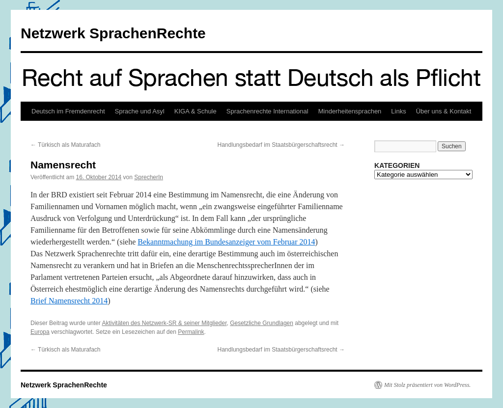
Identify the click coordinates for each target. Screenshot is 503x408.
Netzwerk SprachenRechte (113, 33)
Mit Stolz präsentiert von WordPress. (427, 384)
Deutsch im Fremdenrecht (68, 111)
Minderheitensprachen (350, 111)
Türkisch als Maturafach (65, 144)
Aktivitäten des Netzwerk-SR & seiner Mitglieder (164, 323)
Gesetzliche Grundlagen (261, 323)
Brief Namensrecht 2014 (69, 301)
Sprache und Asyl (140, 111)
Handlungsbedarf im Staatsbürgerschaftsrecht (281, 144)
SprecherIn (148, 177)
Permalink (191, 331)
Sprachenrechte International (267, 111)
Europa (40, 331)
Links (398, 111)
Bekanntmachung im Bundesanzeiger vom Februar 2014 (226, 242)
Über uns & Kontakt (444, 111)
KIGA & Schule (195, 111)
